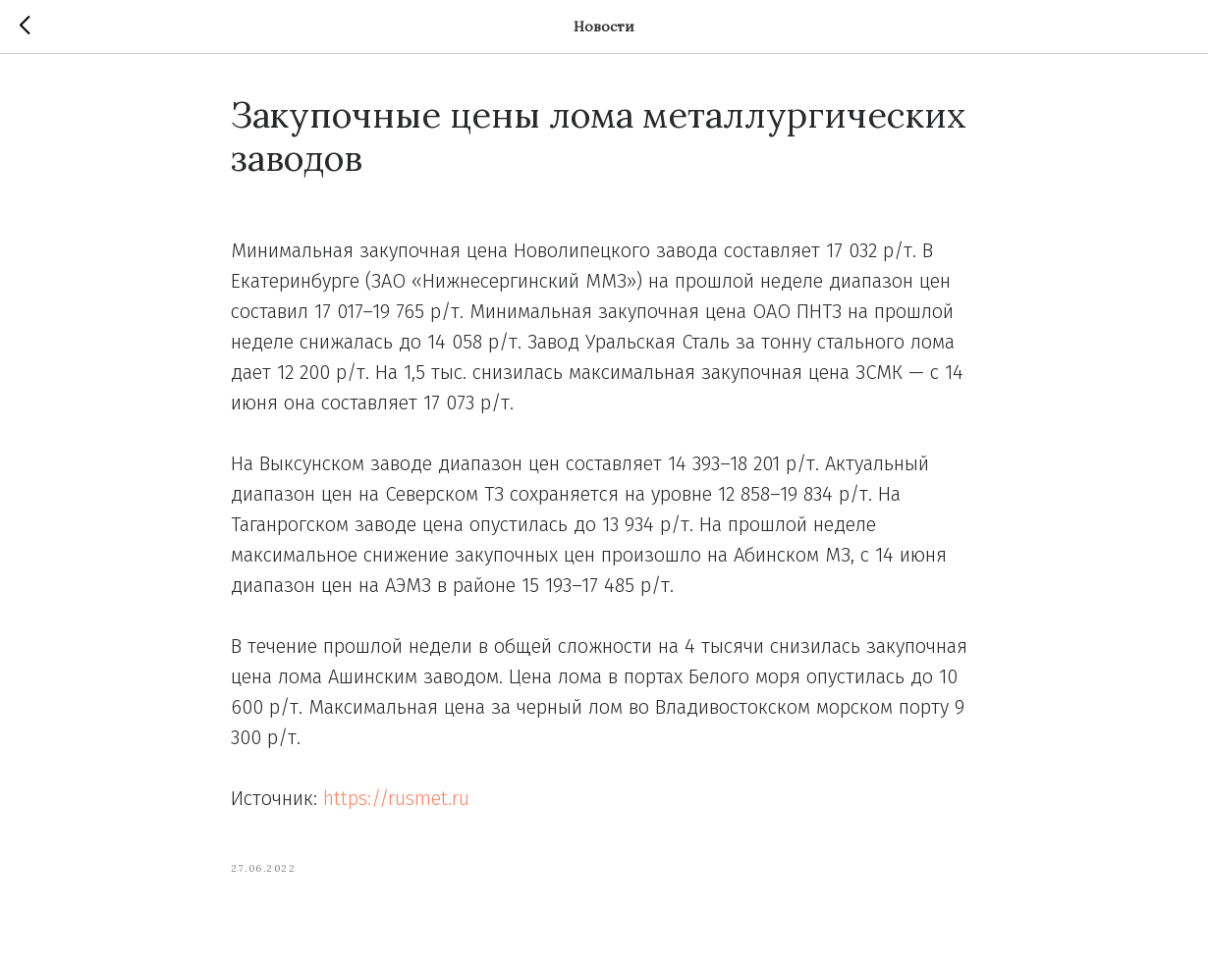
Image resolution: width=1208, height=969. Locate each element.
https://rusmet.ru (396, 798)
